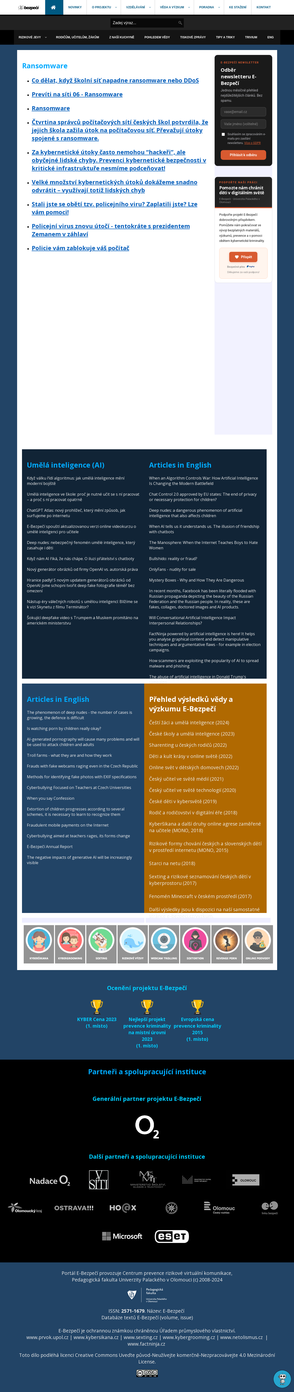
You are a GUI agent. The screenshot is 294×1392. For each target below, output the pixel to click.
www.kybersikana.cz (96, 1337)
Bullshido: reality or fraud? (173, 558)
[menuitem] (29, 7)
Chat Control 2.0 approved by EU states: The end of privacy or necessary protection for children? (203, 496)
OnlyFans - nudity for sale (172, 569)
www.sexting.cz (141, 1337)
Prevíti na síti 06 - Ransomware (77, 94)
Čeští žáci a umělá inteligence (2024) (189, 722)
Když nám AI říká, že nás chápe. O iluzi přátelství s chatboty (80, 558)
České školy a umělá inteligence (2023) (191, 733)
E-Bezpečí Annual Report (50, 846)
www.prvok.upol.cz (47, 1337)
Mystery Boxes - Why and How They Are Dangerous (196, 580)
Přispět (243, 257)
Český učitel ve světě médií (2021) (186, 779)
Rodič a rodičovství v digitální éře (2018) (193, 812)
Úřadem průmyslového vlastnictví (196, 1330)
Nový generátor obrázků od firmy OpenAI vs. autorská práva (82, 569)
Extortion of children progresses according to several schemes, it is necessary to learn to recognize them (75, 811)
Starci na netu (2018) (172, 863)
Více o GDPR (252, 143)
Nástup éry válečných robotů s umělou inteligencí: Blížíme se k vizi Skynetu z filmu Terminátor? (82, 604)
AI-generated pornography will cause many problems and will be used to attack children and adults (83, 742)
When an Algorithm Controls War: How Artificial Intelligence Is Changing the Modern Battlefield (203, 480)
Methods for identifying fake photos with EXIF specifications (82, 776)
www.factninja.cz (146, 1344)
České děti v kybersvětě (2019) (183, 801)
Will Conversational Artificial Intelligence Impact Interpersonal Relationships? (192, 620)
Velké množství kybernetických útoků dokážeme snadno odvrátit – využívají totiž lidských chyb (114, 186)
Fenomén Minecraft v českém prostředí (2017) (200, 896)
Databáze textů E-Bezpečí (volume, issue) (147, 1317)
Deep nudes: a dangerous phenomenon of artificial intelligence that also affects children (195, 513)
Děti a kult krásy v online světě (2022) (190, 756)
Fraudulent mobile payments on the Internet (68, 825)
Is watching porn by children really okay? (64, 728)
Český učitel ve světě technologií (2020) (192, 790)
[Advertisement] (243, 361)
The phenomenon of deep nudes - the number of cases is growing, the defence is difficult (79, 715)
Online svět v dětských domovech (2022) (194, 767)
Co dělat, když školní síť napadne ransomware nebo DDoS (115, 80)
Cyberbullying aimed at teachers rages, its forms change (78, 836)
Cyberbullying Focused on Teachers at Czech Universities (79, 787)
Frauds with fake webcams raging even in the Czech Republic (82, 766)
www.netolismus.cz (241, 1337)
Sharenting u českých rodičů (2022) (188, 745)
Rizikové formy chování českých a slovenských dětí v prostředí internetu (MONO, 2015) (205, 846)
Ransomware (51, 108)
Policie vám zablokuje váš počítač (80, 248)
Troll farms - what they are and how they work (69, 755)
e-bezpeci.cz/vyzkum (190, 916)
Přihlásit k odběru (243, 155)
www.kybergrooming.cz (189, 1337)
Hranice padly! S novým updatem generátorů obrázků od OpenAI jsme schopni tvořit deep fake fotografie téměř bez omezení (81, 585)
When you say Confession (50, 798)
